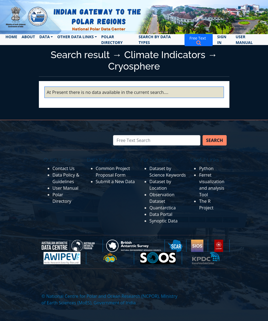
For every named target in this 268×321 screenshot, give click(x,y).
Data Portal (160, 214)
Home (11, 36)
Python (206, 168)
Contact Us (64, 168)
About (28, 36)
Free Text (198, 40)
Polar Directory (112, 39)
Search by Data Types (155, 39)
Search (214, 140)
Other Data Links (75, 36)
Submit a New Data (115, 182)
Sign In (221, 39)
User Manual (244, 39)
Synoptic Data (163, 221)
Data (44, 36)
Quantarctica (162, 208)
